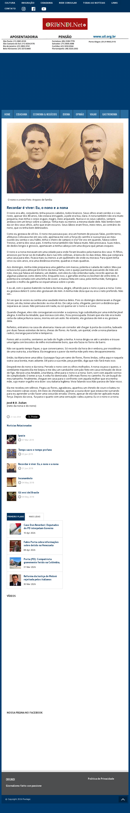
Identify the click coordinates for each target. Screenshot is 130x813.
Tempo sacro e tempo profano (35, 449)
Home (7, 114)
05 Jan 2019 (27, 454)
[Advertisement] (65, 81)
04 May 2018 (28, 482)
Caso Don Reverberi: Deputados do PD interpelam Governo (41, 526)
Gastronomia (109, 114)
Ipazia (21, 435)
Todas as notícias (94, 2)
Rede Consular (68, 2)
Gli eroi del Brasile (28, 492)
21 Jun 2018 (16, 417)
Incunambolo (25, 478)
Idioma (66, 114)
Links (114, 2)
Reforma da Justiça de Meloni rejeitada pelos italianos (40, 578)
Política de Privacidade (101, 778)
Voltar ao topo (123, 799)
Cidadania (47, 2)
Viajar (93, 114)
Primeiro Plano (15, 516)
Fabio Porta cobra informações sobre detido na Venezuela (41, 543)
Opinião (80, 114)
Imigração (27, 2)
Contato (10, 8)
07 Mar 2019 (28, 439)
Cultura (10, 2)
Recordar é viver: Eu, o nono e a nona (38, 464)
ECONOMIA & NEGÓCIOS (45, 114)
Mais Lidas (34, 516)
